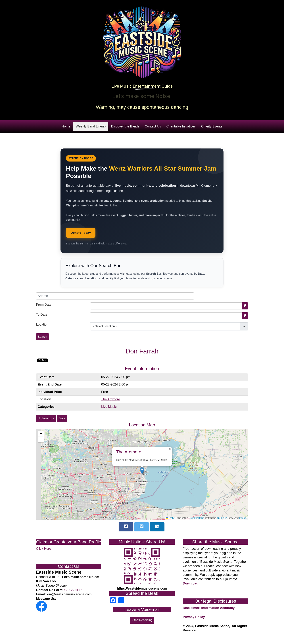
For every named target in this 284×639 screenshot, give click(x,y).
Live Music (109, 406)
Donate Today (81, 232)
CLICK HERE (74, 590)
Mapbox (243, 518)
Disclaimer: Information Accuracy (209, 608)
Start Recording (142, 620)
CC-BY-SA (222, 518)
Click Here (43, 548)
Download (190, 583)
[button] (142, 470)
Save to (45, 418)
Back (62, 418)
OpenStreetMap (196, 518)
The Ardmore (110, 399)
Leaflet (170, 518)
